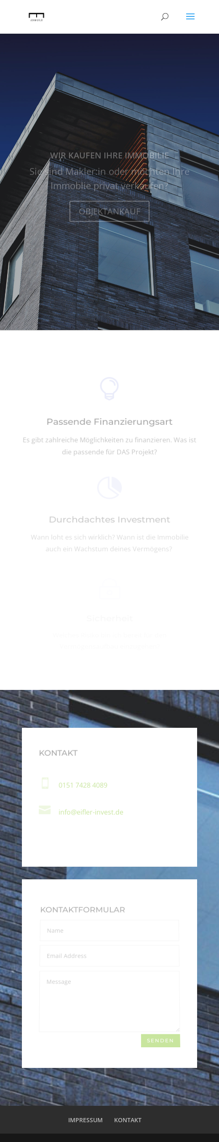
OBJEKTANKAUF (109, 213)
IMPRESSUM (85, 1120)
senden (160, 1040)
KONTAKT (128, 1120)
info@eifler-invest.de (91, 812)
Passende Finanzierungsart (109, 423)
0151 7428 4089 (83, 785)
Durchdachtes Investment (109, 521)
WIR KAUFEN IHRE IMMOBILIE (109, 157)
